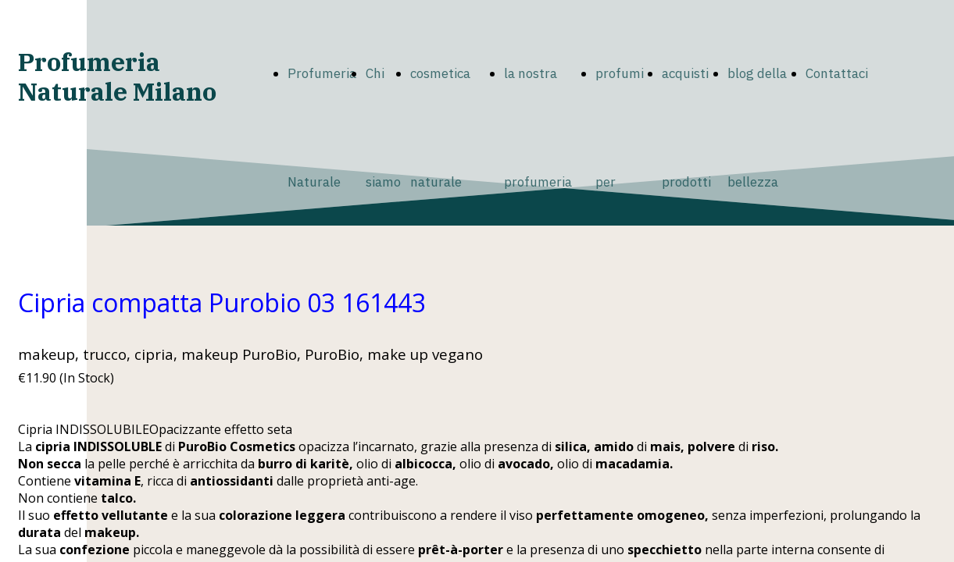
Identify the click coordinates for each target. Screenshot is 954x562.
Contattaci (837, 73)
